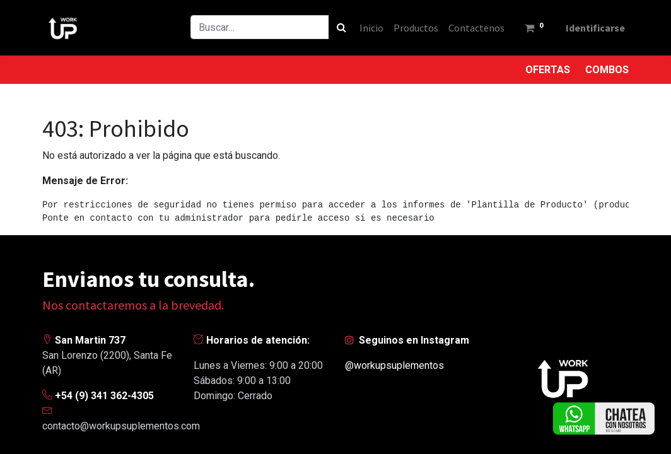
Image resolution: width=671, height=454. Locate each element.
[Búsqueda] (340, 27)
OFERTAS (547, 70)
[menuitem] (370, 27)
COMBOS (607, 70)
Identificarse (594, 27)
